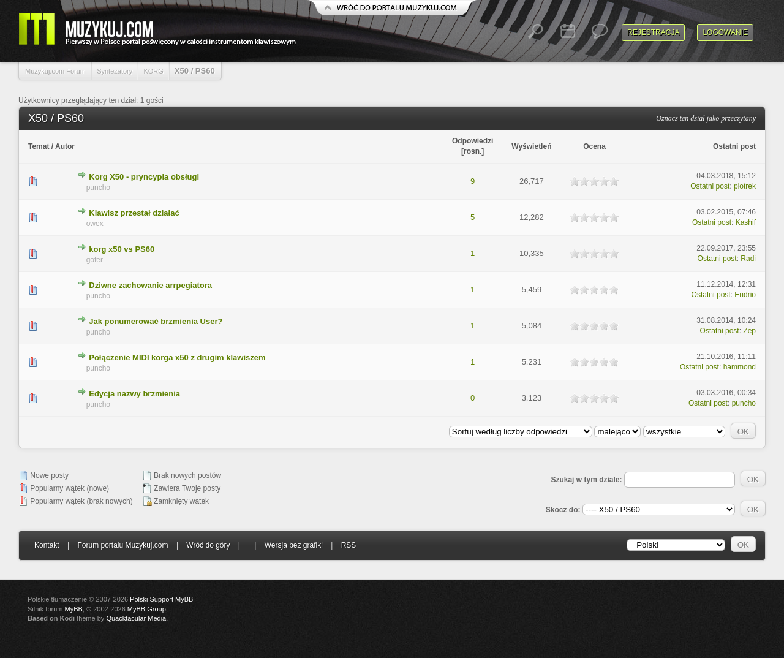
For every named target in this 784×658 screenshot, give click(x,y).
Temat (38, 146)
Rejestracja (653, 32)
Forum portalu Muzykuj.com (123, 545)
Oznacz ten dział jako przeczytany (706, 118)
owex (95, 223)
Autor (65, 146)
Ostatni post (734, 146)
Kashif (746, 222)
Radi (748, 258)
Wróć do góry (208, 545)
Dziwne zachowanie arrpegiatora (150, 285)
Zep (749, 331)
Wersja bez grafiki (294, 545)
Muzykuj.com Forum (55, 71)
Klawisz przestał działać (134, 212)
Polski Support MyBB (161, 599)
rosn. (472, 151)
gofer (94, 259)
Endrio (745, 294)
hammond (739, 367)
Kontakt (46, 545)
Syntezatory (114, 71)
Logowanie (725, 32)
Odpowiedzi (472, 141)
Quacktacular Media (136, 618)
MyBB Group (146, 609)
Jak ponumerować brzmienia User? (155, 321)
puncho (98, 187)
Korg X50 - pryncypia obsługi (144, 176)
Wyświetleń (531, 146)
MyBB (74, 609)
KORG (153, 71)
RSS (348, 545)
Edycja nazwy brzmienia (134, 393)
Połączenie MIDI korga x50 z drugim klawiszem (177, 357)
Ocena (594, 146)
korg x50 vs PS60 (121, 249)
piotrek (745, 186)
